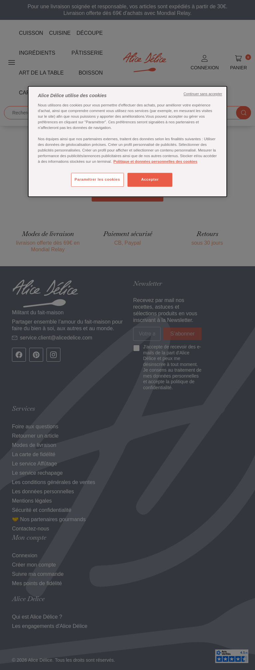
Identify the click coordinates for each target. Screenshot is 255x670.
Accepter (150, 180)
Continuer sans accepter (203, 94)
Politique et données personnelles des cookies (156, 162)
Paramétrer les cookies (97, 180)
